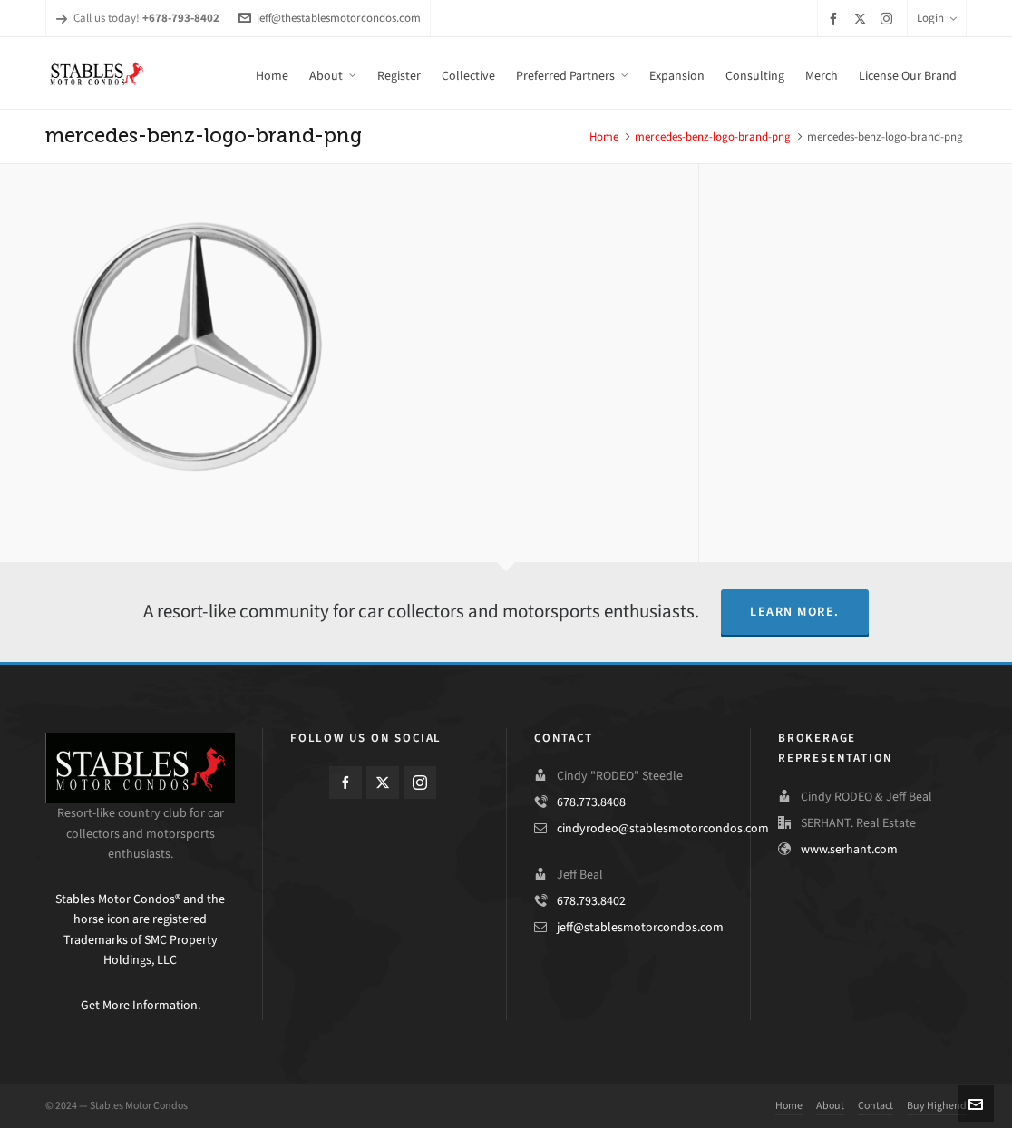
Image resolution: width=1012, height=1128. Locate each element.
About (830, 1105)
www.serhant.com (849, 849)
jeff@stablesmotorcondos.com (640, 927)
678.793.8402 (591, 900)
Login (937, 17)
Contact (875, 1105)
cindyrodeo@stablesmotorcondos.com (663, 828)
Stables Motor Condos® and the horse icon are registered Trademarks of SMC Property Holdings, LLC (140, 929)
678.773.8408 (591, 802)
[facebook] (836, 18)
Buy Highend (937, 1105)
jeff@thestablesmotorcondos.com (329, 17)
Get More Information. (140, 1005)
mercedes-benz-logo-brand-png (713, 136)
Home (603, 136)
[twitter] (862, 18)
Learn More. (795, 611)
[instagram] (889, 18)
